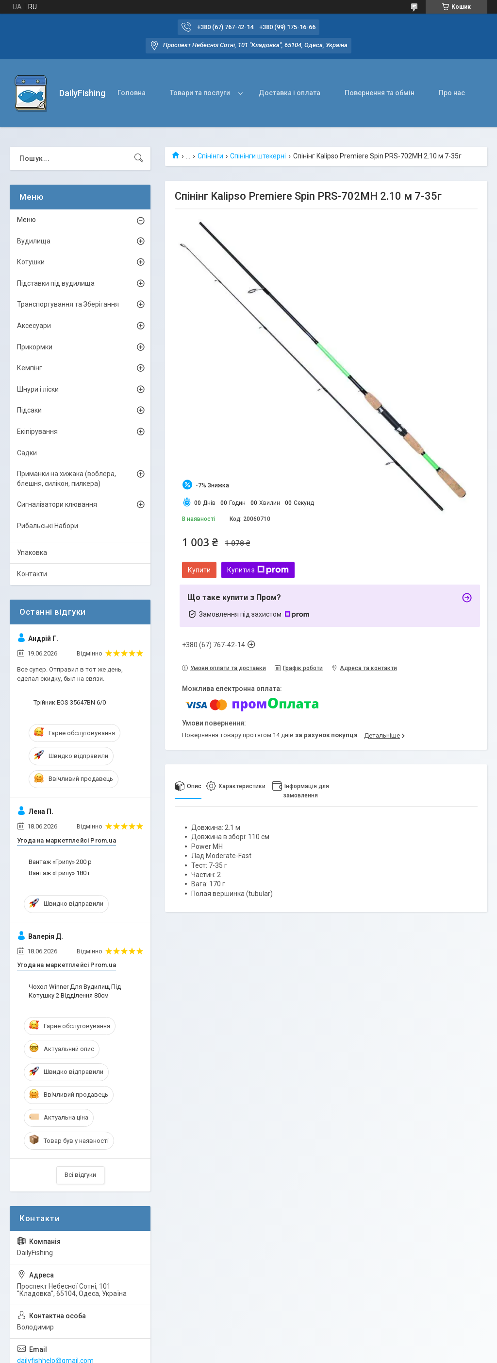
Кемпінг (29, 368)
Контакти (32, 574)
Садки (27, 453)
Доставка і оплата (289, 93)
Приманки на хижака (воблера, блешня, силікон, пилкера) (66, 478)
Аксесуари (34, 325)
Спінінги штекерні (258, 156)
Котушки (31, 262)
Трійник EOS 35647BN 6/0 (69, 702)
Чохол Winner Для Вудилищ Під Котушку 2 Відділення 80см (75, 991)
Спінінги (210, 156)
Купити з (258, 570)
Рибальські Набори (47, 526)
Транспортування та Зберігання (68, 304)
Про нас (452, 93)
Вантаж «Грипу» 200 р (60, 861)
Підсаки (29, 410)
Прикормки (34, 347)
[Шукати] (138, 158)
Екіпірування (37, 431)
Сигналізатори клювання (57, 504)
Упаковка (32, 552)
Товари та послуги (200, 93)
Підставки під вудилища (56, 283)
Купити (199, 570)
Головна (131, 93)
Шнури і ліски (38, 389)
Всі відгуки (80, 1174)
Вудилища (33, 241)
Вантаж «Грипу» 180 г (59, 873)
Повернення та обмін (379, 93)
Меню (26, 220)
